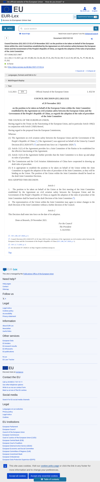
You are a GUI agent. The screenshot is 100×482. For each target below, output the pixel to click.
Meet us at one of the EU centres (15, 390)
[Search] (95, 28)
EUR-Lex (10, 16)
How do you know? (54, 2)
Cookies (6, 417)
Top (10, 253)
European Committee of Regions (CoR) (17, 451)
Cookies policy (8, 311)
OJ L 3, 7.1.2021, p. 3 (18, 245)
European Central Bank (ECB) (13, 440)
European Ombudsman (11, 457)
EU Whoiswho (8, 349)
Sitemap (6, 289)
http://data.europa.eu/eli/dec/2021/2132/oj (26, 67)
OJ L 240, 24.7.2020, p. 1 (65, 241)
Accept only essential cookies (44, 476)
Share (93, 39)
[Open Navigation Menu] (8, 28)
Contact (5, 286)
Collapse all (90, 71)
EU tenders (7, 343)
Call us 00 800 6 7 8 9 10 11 (13, 382)
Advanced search (91, 34)
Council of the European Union (14, 432)
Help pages (7, 284)
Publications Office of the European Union (38, 274)
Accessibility (7, 314)
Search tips (24, 34)
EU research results (10, 346)
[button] (50, 479)
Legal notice (7, 308)
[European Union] (8, 368)
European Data (8, 341)
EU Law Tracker (8, 360)
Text (8, 86)
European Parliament (10, 427)
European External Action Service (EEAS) (17, 446)
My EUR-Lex (84, 9)
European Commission (11, 435)
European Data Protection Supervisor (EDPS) (19, 460)
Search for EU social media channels (16, 400)
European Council (9, 429)
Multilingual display (14, 80)
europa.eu (19, 372)
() (36, 141)
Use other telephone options (13, 385)
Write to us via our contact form (14, 387)
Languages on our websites (13, 409)
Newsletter (7, 328)
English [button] (94, 9)
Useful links (7, 331)
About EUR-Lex (8, 326)
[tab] (50, 75)
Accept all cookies (17, 476)
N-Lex (5, 357)
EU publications (8, 352)
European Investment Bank (12, 454)
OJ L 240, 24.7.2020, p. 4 (19, 236)
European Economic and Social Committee (18, 449)
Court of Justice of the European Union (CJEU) (19, 438)
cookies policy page (50, 466)
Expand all (79, 71)
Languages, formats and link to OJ (20, 75)
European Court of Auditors (12, 443)
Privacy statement (9, 316)
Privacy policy (8, 412)
